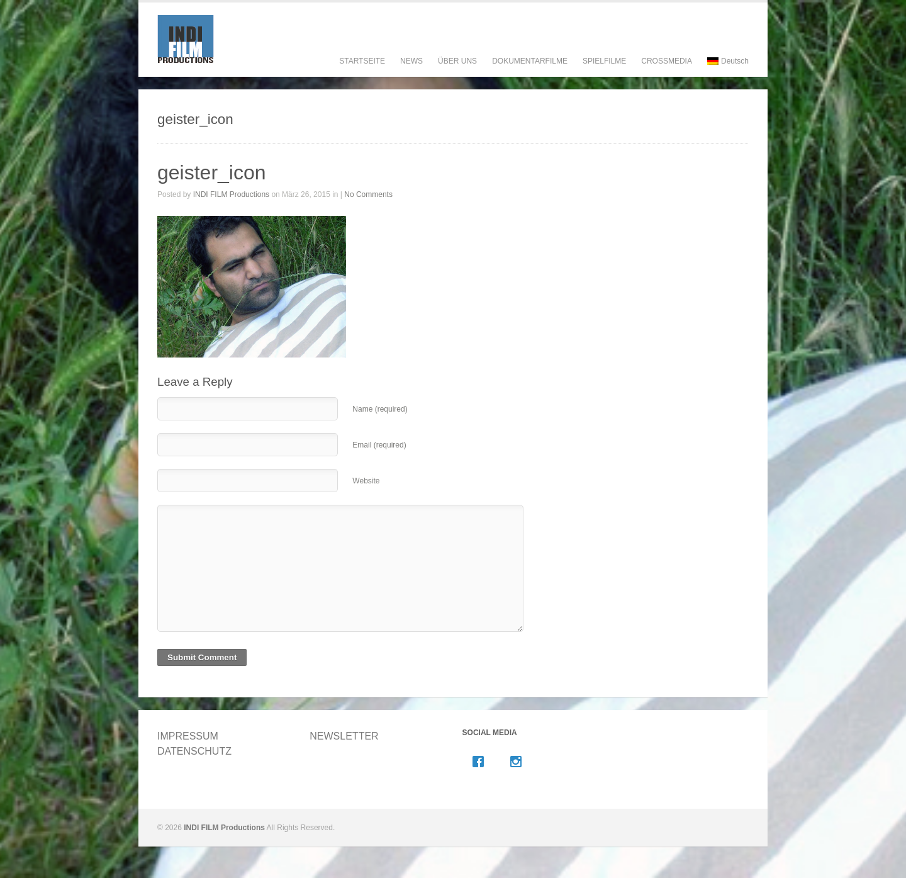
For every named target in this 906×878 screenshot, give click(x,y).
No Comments (368, 194)
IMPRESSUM (187, 736)
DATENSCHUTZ (194, 751)
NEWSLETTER (344, 736)
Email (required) (379, 445)
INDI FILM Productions (231, 194)
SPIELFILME (604, 73)
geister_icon (211, 172)
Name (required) (379, 409)
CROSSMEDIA (666, 61)
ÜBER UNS (457, 73)
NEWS (411, 61)
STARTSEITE (362, 61)
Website (365, 480)
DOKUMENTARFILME (530, 73)
